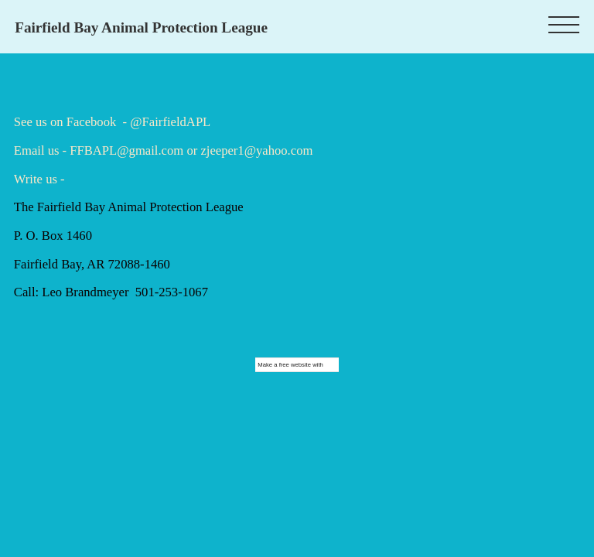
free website (295, 364)
